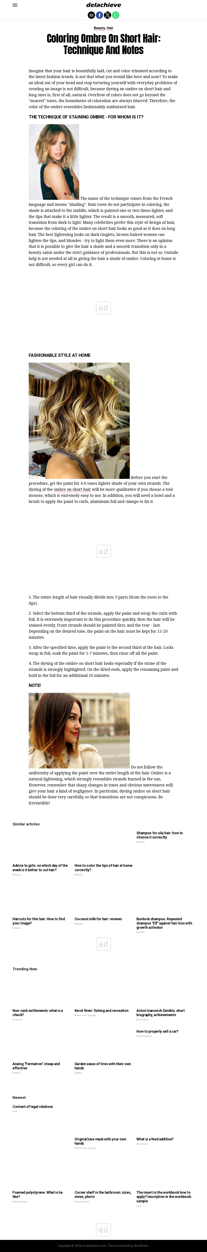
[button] (15, 5)
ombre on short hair (72, 489)
